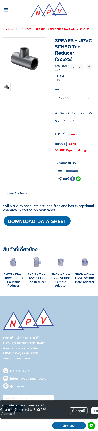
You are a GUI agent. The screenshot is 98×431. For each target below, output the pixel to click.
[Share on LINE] (78, 178)
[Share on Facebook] (72, 178)
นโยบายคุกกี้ (8, 413)
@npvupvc (17, 386)
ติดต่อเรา (69, 425)
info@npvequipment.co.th (28, 378)
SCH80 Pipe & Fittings (71, 150)
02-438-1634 (19, 370)
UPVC (28, 29)
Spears (72, 134)
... (20, 29)
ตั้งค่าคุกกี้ (78, 410)
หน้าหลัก (10, 29)
